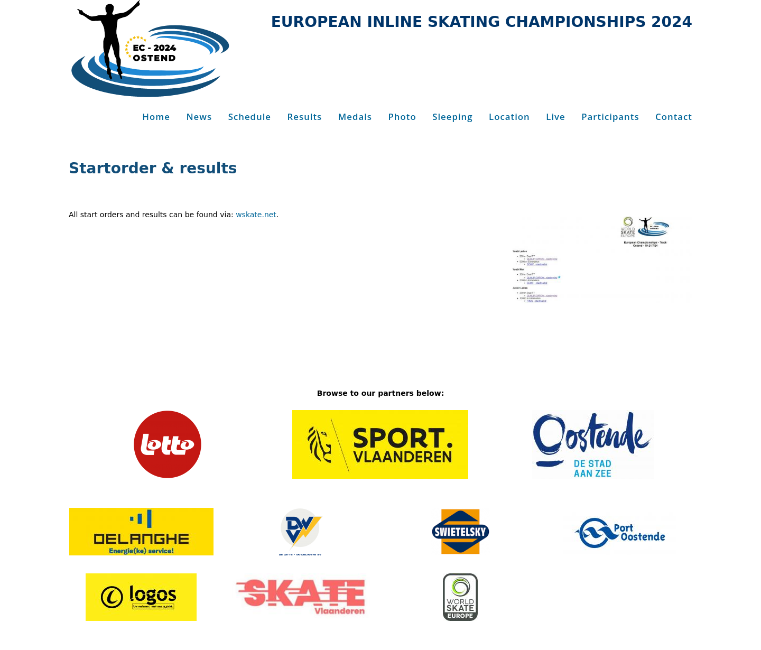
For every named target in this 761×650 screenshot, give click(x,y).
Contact (673, 116)
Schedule (249, 116)
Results (304, 116)
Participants (610, 116)
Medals (355, 116)
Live (555, 116)
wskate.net (256, 214)
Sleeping (452, 116)
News (199, 116)
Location (509, 116)
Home (156, 116)
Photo (402, 116)
